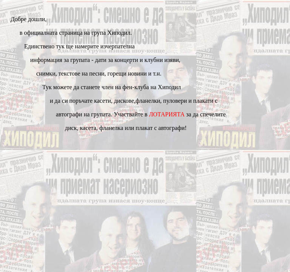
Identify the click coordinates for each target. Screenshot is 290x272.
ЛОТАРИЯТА (167, 114)
